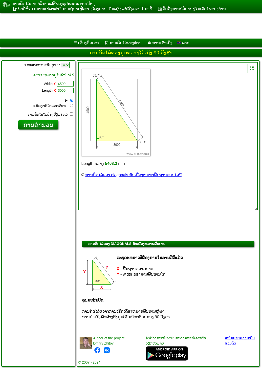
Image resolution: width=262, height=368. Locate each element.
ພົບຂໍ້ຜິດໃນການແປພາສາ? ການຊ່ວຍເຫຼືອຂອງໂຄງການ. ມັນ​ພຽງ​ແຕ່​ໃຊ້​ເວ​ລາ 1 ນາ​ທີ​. (85, 9)
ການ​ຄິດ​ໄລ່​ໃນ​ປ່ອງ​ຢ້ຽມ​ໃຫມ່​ (50, 114)
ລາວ (183, 43)
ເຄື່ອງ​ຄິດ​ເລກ (88, 43)
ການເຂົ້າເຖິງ (162, 43)
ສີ (69, 101)
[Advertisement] (126, 26)
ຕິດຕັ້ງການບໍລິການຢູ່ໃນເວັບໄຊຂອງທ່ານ (194, 9)
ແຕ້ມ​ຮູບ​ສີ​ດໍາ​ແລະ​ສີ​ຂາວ (53, 106)
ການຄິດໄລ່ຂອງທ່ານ (125, 43)
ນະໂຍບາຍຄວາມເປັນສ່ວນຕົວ (240, 340)
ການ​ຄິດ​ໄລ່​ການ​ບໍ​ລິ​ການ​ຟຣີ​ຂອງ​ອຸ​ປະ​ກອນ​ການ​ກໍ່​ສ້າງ (53, 3)
